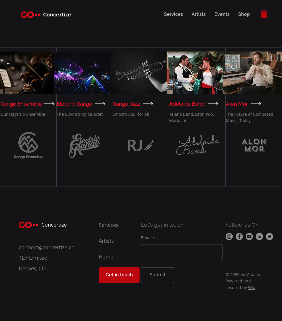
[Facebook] (239, 236)
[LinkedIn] (259, 236)
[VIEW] (50, 103)
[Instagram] (229, 236)
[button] (264, 14)
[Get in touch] (119, 275)
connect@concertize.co (47, 247)
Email (146, 238)
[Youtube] (249, 236)
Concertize (57, 15)
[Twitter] (269, 236)
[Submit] (157, 275)
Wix (251, 287)
